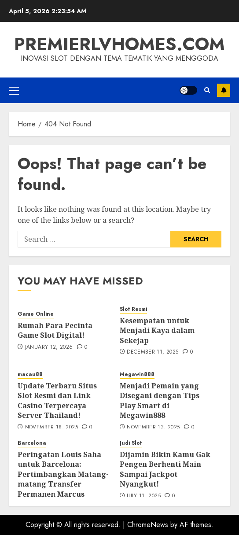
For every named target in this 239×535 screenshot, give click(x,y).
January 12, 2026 (49, 347)
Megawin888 (137, 374)
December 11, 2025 (152, 352)
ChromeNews (147, 525)
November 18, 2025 (51, 427)
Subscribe (223, 90)
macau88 (30, 374)
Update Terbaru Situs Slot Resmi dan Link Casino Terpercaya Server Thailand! (57, 400)
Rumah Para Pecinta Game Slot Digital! (55, 330)
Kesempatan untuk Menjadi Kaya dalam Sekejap (157, 330)
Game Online (36, 314)
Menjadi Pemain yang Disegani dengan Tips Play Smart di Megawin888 (159, 400)
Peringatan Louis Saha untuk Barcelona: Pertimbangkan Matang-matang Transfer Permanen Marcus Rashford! (63, 479)
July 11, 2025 (144, 496)
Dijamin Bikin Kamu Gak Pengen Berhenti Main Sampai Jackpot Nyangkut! (165, 469)
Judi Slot (131, 443)
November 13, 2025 (153, 427)
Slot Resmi (133, 309)
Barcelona (32, 443)
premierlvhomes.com (119, 44)
